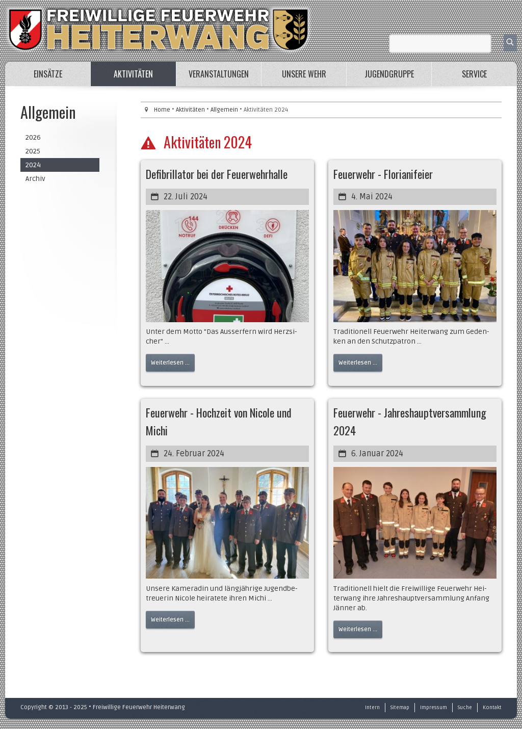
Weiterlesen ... (170, 362)
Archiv (35, 178)
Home (162, 110)
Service (474, 74)
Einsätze (48, 74)
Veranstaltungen (219, 74)
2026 (33, 137)
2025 (32, 151)
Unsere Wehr (304, 74)
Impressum (433, 708)
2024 (33, 165)
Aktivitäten (133, 74)
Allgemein (224, 110)
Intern (372, 708)
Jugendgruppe (389, 74)
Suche (465, 708)
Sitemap (399, 708)
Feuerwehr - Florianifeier (383, 174)
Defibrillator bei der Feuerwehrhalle (217, 174)
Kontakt (492, 708)
